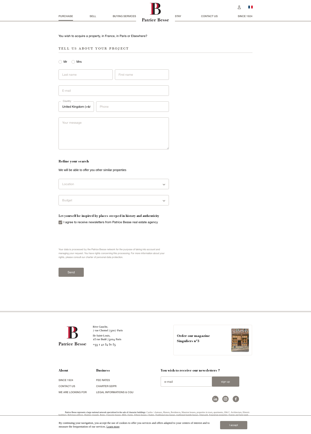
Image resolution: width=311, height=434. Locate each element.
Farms (130, 415)
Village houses (140, 415)
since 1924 (245, 16)
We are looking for (73, 392)
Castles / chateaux (154, 412)
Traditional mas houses (165, 415)
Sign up (225, 381)
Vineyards (203, 415)
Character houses (113, 415)
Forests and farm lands (238, 415)
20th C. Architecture (232, 412)
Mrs (79, 61)
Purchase (66, 16)
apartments (218, 412)
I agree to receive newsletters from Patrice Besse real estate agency (110, 222)
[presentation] (84, 235)
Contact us (209, 16)
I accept (233, 425)
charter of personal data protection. (104, 257)
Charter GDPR (106, 386)
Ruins (102, 415)
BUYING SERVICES (124, 16)
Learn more (112, 426)
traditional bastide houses (187, 415)
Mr (65, 61)
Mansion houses (189, 412)
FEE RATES (103, 380)
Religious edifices (75, 415)
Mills (124, 415)
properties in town (204, 412)
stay (178, 16)
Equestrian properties (218, 415)
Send (71, 272)
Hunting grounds (91, 415)
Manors (166, 412)
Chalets (151, 415)
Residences (176, 412)
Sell (93, 16)
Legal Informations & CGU (114, 392)
